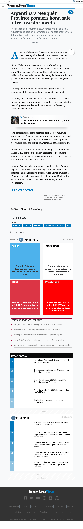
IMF (68, 225)
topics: (15, 222)
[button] (70, 12)
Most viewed (19, 355)
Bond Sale (17, 225)
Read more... (28, 117)
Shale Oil (27, 225)
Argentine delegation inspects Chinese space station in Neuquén (54, 197)
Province (38, 225)
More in (23, 240)
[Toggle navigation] (4, 5)
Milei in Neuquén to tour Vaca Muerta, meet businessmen (44, 121)
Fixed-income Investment (54, 225)
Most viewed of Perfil (41, 418)
